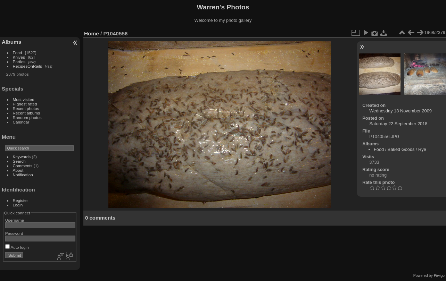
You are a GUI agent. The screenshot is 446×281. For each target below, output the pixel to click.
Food (17, 52)
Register (20, 200)
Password (14, 233)
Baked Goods (401, 149)
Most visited (23, 99)
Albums (11, 42)
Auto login (17, 247)
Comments (23, 165)
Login (18, 205)
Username (14, 220)
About (18, 170)
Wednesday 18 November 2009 (400, 110)
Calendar (21, 122)
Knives (19, 57)
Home (91, 33)
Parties (19, 61)
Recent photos (26, 108)
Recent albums (26, 113)
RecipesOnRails (27, 66)
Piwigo (439, 275)
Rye (422, 149)
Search (19, 161)
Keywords (22, 156)
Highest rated (25, 104)
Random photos (27, 117)
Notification (23, 174)
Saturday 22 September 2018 (398, 123)
